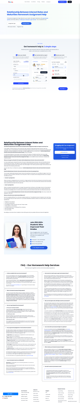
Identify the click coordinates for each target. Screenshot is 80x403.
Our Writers (34, 1)
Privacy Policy (8, 359)
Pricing (39, 1)
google (56, 339)
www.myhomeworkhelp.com (14, 275)
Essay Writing (60, 373)
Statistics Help (70, 381)
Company (48, 1)
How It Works (28, 1)
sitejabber (62, 339)
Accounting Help (60, 379)
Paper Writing (70, 377)
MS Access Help (60, 381)
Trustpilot (68, 339)
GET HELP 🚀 (10, 376)
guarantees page (27, 342)
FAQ (46, 375)
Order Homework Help (24, 375)
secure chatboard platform (68, 317)
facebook (59, 339)
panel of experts (66, 295)
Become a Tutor (35, 374)
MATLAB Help (60, 377)
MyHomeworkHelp (11, 391)
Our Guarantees (36, 383)
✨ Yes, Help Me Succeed (38, 240)
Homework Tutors (71, 375)
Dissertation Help (71, 373)
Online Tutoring (60, 375)
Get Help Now (63, 1)
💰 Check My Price (65, 152)
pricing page (68, 285)
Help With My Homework (72, 383)
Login (70, 1)
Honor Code (35, 376)
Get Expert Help (26, 23)
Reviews (43, 1)
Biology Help (70, 379)
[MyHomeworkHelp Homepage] (13, 2)
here (52, 340)
